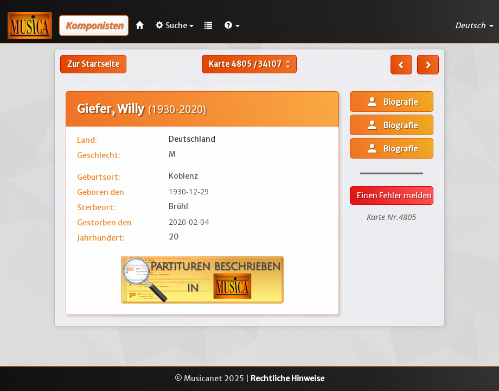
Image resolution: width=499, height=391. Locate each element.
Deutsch (474, 25)
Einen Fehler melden (394, 195)
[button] (232, 25)
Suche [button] (175, 25)
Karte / (251, 64)
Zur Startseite (93, 64)
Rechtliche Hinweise (287, 378)
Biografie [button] (392, 101)
